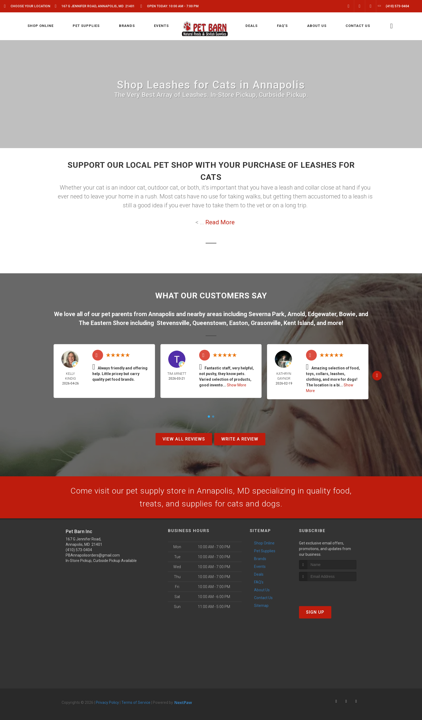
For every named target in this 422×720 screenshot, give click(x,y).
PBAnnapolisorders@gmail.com (93, 555)
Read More (220, 222)
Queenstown (209, 323)
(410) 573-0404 (79, 550)
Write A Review (239, 439)
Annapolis (161, 314)
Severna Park (266, 314)
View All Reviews (184, 439)
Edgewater (322, 314)
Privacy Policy (107, 702)
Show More (236, 385)
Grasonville (266, 323)
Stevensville (173, 323)
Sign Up (315, 612)
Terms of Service (135, 702)
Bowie (347, 314)
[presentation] (327, 591)
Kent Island (299, 323)
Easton (238, 323)
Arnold (296, 314)
